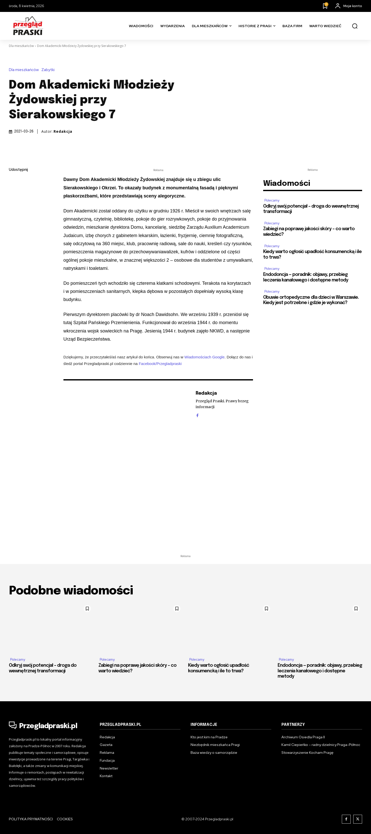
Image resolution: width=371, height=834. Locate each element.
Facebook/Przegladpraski (160, 363)
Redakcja (63, 131)
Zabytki (49, 70)
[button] (354, 26)
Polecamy (271, 200)
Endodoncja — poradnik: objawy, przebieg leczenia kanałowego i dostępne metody (320, 671)
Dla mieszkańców (21, 46)
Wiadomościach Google (204, 357)
